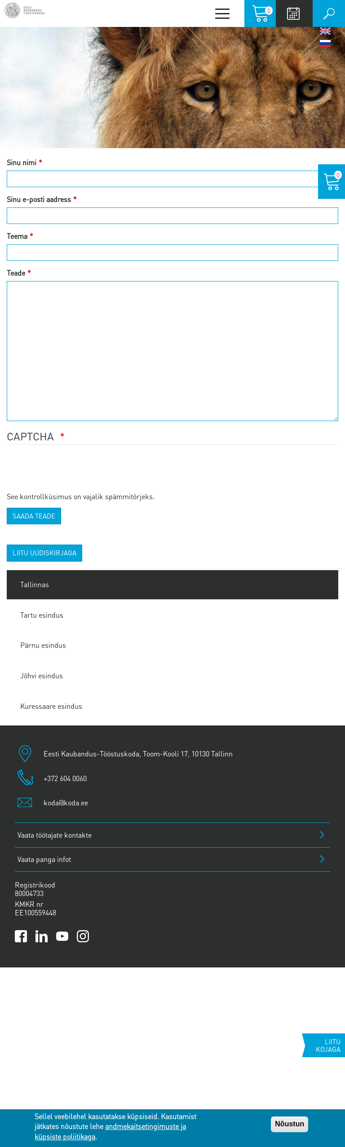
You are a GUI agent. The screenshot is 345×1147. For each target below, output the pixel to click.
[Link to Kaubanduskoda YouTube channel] (62, 936)
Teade (16, 272)
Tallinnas (34, 584)
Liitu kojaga (328, 1045)
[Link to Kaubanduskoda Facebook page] (21, 936)
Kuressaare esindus (51, 706)
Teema (17, 236)
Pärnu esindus (43, 645)
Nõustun (289, 1124)
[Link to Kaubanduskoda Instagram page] (83, 936)
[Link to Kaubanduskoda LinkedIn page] (41, 936)
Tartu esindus (41, 615)
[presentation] (75, 473)
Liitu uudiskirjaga (44, 552)
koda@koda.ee (66, 802)
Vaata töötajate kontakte (55, 834)
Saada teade (34, 515)
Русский (325, 44)
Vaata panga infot (44, 859)
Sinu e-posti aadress (39, 199)
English (325, 31)
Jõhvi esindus (41, 675)
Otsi (329, 13)
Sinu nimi (21, 162)
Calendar (293, 13)
